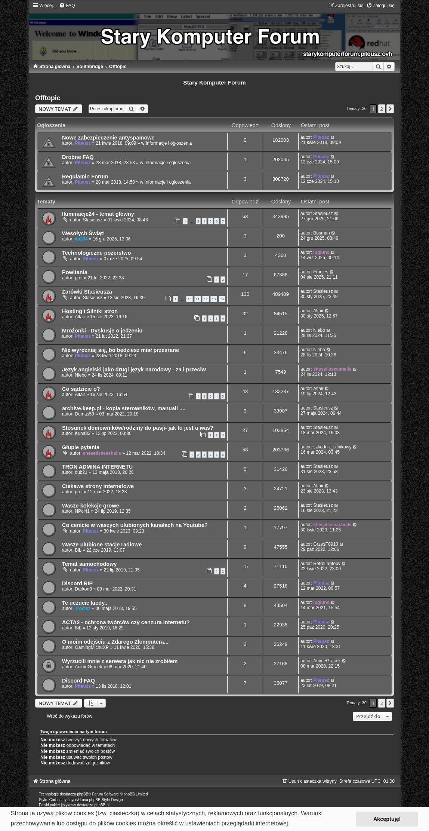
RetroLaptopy (326, 563)
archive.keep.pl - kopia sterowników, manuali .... (123, 408)
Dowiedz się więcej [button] (318, 823)
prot (79, 277)
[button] (390, 108)
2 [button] (381, 108)
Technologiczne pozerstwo (96, 253)
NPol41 (82, 511)
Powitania (74, 272)
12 (205, 299)
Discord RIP (77, 583)
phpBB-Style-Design (106, 800)
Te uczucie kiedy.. (84, 603)
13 (214, 299)
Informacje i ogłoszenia (169, 143)
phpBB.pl (101, 805)
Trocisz (82, 608)
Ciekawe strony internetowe (98, 486)
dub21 (81, 472)
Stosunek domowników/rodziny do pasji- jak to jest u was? (137, 428)
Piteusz (82, 143)
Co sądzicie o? (81, 389)
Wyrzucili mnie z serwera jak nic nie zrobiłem (120, 661)
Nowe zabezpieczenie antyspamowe (108, 138)
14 (222, 299)
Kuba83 (82, 433)
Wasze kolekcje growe (90, 506)
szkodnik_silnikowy (332, 447)
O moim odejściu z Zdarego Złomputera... (115, 642)
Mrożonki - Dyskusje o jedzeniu (102, 331)
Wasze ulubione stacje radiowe (102, 545)
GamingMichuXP (92, 647)
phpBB (82, 794)
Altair (80, 316)
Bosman (321, 233)
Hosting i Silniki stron (90, 311)
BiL (78, 550)
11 (198, 299)
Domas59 (84, 414)
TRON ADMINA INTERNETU (97, 467)
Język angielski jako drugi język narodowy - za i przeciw (134, 369)
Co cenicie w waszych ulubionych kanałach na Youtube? (135, 525)
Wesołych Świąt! (83, 233)
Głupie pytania (80, 447)
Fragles (320, 272)
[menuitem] (67, 5)
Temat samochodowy (89, 564)
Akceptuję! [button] (387, 819)
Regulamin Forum (85, 177)
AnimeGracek (88, 666)
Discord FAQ (78, 681)
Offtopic (47, 98)
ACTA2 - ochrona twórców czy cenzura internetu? (126, 622)
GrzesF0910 (325, 544)
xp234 (81, 239)
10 (189, 299)
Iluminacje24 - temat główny (98, 214)
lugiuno (321, 252)
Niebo (319, 330)
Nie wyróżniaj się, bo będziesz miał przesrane (120, 350)
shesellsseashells (332, 369)
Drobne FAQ (78, 157)
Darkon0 (83, 589)
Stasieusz (92, 220)
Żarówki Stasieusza (87, 292)
